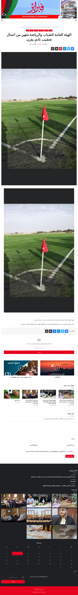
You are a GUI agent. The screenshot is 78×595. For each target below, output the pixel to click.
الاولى (46, 30)
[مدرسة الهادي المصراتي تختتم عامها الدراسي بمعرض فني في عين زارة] (66, 394)
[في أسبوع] (12, 394)
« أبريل (75, 571)
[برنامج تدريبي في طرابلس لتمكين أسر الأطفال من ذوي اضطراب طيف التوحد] (13, 515)
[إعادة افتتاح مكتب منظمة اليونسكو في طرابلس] (39, 515)
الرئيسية (55, 27)
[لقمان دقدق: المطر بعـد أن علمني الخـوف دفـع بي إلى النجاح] (64, 516)
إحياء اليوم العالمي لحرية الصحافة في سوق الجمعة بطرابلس (31, 402)
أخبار (51, 27)
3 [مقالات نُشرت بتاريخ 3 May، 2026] (60, 553)
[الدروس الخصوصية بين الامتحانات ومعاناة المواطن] (39, 532)
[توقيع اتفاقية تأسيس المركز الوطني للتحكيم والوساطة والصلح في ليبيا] (48, 394)
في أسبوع (17, 400)
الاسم (72, 438)
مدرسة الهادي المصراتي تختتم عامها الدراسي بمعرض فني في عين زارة (66, 402)
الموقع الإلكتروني (34, 445)
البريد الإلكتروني (70, 445)
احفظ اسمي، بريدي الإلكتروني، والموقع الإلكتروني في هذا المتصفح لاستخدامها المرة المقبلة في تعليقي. (49, 451)
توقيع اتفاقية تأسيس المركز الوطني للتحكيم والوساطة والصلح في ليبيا (49, 402)
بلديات (36, 30)
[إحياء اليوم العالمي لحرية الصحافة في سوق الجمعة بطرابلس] (30, 394)
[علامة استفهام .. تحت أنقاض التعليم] (64, 532)
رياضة (31, 30)
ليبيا (27, 30)
